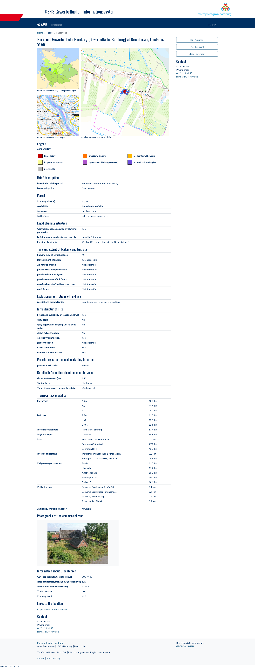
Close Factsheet (197, 53)
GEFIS (42, 24)
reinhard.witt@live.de (48, 631)
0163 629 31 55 (45, 628)
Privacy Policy (53, 658)
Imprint (41, 658)
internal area (56, 24)
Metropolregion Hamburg (50, 642)
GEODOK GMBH (185, 646)
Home (40, 32)
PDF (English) (197, 46)
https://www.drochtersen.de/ (52, 609)
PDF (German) (197, 39)
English (211, 24)
